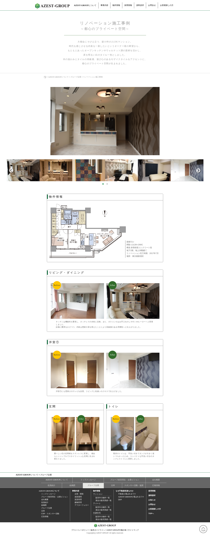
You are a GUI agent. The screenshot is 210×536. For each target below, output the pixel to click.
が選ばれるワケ (131, 497)
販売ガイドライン (98, 530)
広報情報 (156, 485)
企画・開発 (79, 494)
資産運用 (78, 497)
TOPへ (151, 513)
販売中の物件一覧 (103, 498)
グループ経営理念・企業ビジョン (124, 480)
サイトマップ (133, 530)
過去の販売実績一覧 (103, 500)
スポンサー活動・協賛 (133, 485)
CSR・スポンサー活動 (50, 514)
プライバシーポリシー (80, 530)
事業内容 (104, 5)
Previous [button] (11, 170)
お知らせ (151, 500)
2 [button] (107, 184)
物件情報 (116, 5)
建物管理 (78, 502)
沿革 (113, 485)
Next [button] (198, 170)
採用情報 (128, 5)
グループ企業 (76, 77)
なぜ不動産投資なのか (124, 491)
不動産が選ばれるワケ (127, 494)
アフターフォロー (82, 505)
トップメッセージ (88, 480)
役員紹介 (51, 485)
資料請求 (140, 5)
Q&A (120, 499)
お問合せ (152, 5)
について (85, 5)
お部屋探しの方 (166, 5)
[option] (23, 170)
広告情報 (44, 516)
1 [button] (103, 184)
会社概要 (156, 480)
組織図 (72, 485)
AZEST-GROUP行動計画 (116, 530)
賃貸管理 (78, 499)
